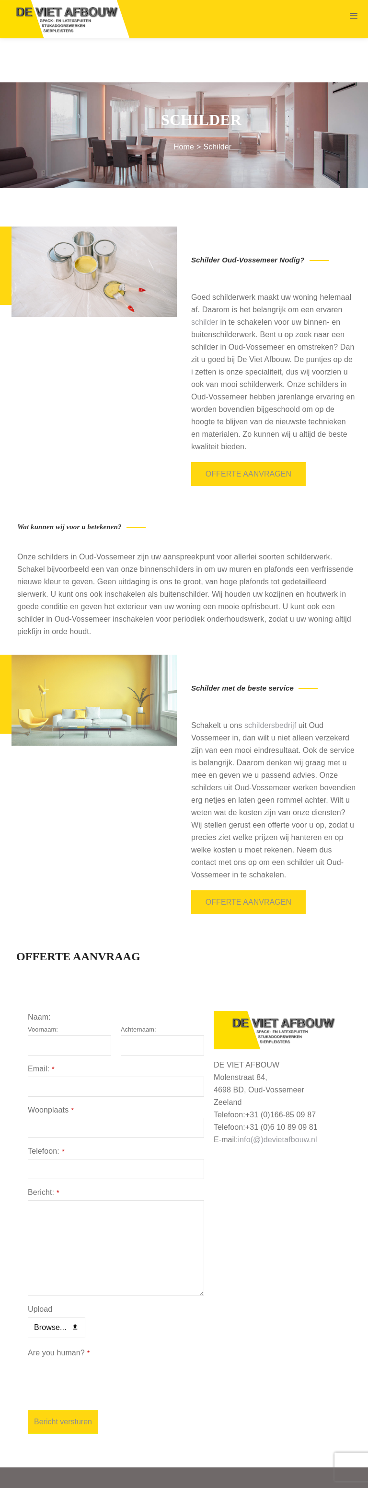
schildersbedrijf (270, 681)
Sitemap (152, 1474)
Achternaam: (138, 984)
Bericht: (43, 1148)
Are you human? (59, 1308)
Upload (40, 1265)
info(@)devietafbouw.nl (277, 1095)
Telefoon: (46, 1106)
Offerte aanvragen (249, 430)
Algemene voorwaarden (213, 1474)
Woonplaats (51, 1065)
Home (183, 103)
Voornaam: (43, 984)
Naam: (39, 972)
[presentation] (100, 1334)
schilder (204, 278)
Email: (41, 1024)
